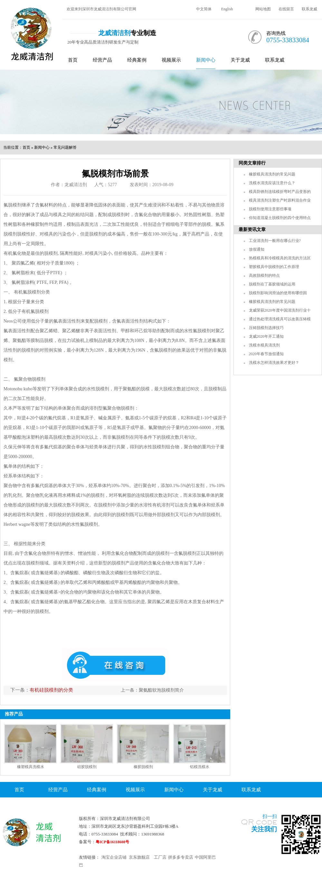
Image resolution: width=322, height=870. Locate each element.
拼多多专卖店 (180, 857)
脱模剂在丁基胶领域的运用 (272, 284)
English (227, 9)
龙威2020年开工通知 (266, 336)
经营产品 (102, 60)
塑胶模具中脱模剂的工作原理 (274, 267)
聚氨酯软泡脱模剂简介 (161, 690)
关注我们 (264, 829)
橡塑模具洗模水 (30, 767)
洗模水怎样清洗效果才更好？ (274, 362)
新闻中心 (205, 60)
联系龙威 (309, 9)
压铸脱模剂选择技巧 (266, 327)
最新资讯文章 (252, 229)
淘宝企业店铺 (114, 857)
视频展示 (171, 60)
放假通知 (256, 249)
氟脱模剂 (13, 205)
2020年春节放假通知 (266, 354)
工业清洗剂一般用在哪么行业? (275, 240)
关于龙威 (240, 60)
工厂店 (160, 857)
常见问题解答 (65, 147)
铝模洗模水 (199, 767)
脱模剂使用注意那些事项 (270, 209)
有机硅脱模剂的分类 (51, 690)
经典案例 (137, 60)
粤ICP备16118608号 (112, 842)
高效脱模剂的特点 (264, 275)
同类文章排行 (252, 163)
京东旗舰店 (139, 857)
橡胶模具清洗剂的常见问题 (272, 174)
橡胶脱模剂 (143, 767)
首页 (73, 60)
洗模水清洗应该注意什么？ (272, 183)
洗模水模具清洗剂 (264, 345)
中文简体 (204, 9)
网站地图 (263, 9)
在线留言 (286, 9)
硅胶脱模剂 (87, 767)
